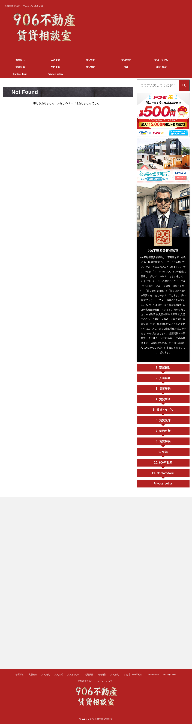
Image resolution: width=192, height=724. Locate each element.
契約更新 (55, 67)
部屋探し (20, 60)
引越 (126, 67)
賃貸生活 (126, 60)
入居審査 (55, 60)
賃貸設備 (20, 67)
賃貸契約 (90, 60)
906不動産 (161, 67)
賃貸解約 (90, 67)
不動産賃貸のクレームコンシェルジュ (96, 679)
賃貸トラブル (161, 60)
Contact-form (20, 74)
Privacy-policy (55, 74)
